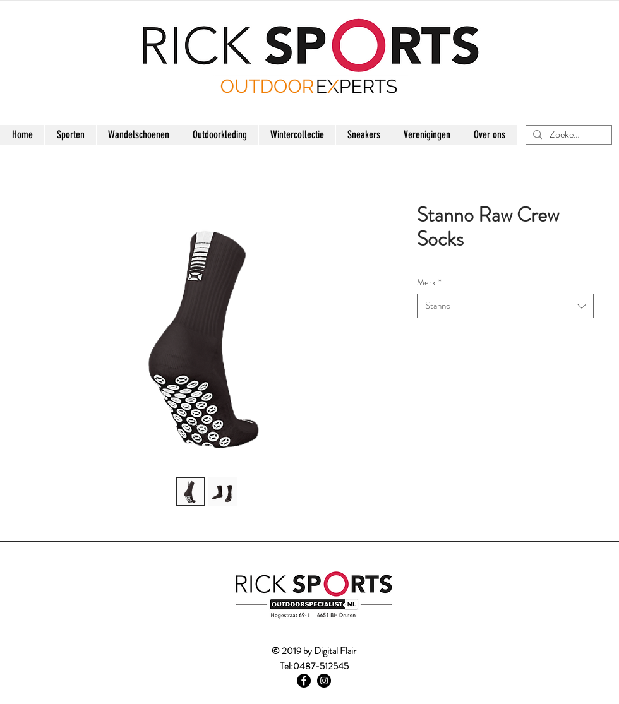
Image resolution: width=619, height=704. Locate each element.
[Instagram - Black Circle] (324, 681)
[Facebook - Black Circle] (304, 681)
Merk (429, 283)
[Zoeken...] (567, 134)
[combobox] (505, 306)
